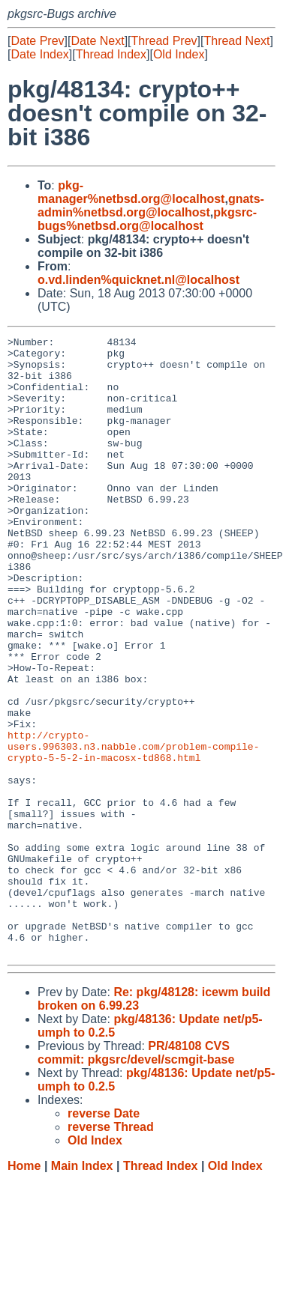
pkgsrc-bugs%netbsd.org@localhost (147, 219)
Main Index (82, 1289)
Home (24, 1289)
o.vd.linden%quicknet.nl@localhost (138, 279)
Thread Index (111, 54)
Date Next (97, 40)
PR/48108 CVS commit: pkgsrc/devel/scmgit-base (136, 1176)
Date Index (39, 54)
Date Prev (37, 40)
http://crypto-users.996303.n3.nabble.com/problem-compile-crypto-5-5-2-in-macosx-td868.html (133, 829)
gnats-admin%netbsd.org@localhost (151, 205)
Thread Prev (164, 40)
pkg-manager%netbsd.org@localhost (131, 192)
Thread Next (236, 40)
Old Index (178, 54)
